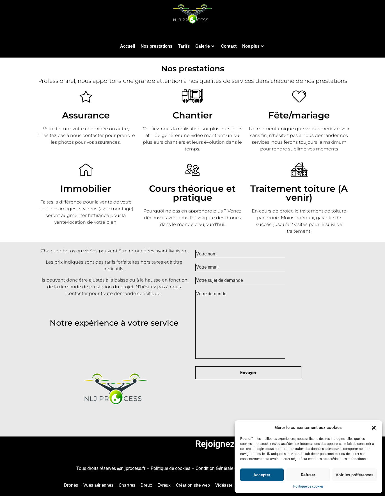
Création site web (193, 485)
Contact (229, 46)
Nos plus (253, 46)
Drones (71, 485)
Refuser (308, 474)
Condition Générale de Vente (223, 468)
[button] (374, 427)
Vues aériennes (98, 485)
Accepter (261, 474)
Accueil (127, 46)
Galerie (204, 46)
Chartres (127, 485)
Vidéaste (223, 485)
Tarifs (184, 46)
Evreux (164, 485)
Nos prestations (156, 46)
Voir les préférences (354, 474)
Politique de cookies (308, 486)
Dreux (146, 485)
